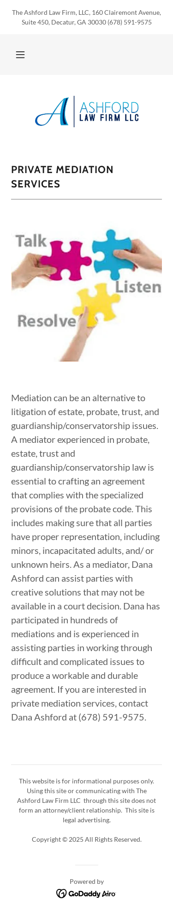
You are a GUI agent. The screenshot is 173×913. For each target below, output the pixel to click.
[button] (20, 54)
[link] (86, 111)
